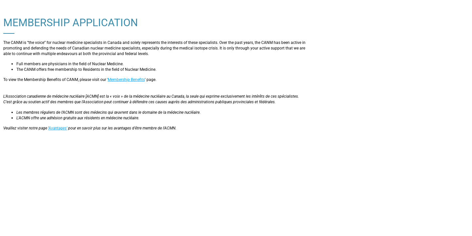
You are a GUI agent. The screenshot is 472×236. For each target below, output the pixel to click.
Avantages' (58, 128)
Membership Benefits (126, 79)
